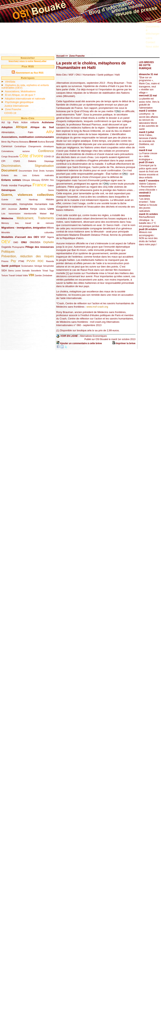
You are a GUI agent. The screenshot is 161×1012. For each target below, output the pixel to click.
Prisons (4, 261)
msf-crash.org (97, 321)
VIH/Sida (10, 81)
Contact (150, 42)
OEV (5, 241)
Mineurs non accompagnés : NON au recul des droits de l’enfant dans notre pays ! (148, 238)
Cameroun (6, 146)
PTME (21, 261)
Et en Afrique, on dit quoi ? (20, 94)
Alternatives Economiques (93, 336)
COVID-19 (10, 113)
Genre (51, 190)
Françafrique (24, 185)
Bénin (4, 142)
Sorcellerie (36, 270)
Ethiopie (26, 180)
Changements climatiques (41, 146)
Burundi (50, 141)
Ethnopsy (35, 180)
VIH (31, 275)
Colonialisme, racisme (15, 151)
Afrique (21, 127)
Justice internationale (16, 105)
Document (9, 170)
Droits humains (46, 171)
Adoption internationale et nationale (25, 98)
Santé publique (10, 265)
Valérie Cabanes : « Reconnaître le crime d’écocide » (148, 186)
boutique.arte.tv (85, 330)
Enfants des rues (14, 175)
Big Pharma (13, 142)
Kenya (33, 208)
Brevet (33, 141)
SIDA (4, 270)
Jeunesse (12, 209)
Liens (149, 38)
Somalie (26, 270)
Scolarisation (27, 266)
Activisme (48, 122)
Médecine (7, 218)
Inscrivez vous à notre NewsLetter (27, 61)
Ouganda (6, 247)
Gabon (51, 185)
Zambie (38, 275)
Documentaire (25, 171)
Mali (52, 213)
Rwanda (50, 261)
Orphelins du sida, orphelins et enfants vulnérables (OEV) (25, 86)
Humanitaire (41, 204)
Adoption (7, 127)
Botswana (23, 142)
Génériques (8, 190)
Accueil (60, 56)
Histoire (50, 199)
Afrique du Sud (42, 127)
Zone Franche (13, 109)
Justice (23, 208)
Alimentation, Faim (17, 132)
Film (52, 180)
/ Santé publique (104, 74)
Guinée (4, 199)
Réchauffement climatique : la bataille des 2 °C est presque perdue (149, 222)
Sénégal (38, 266)
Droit (35, 171)
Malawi (43, 213)
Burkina (41, 142)
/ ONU (77, 74)
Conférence (46, 151)
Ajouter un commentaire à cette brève (81, 343)
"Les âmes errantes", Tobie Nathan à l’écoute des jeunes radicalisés (148, 205)
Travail (12, 275)
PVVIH (31, 261)
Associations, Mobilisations (20, 91)
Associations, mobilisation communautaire (27, 136)
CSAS (16, 161)
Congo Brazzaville (10, 156)
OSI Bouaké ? (151, 20)
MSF (43, 237)
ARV (50, 132)
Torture (4, 275)
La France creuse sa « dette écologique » (148, 156)
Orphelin (48, 242)
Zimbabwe (47, 275)
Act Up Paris (9, 122)
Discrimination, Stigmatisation (27, 165)
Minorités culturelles (27, 232)
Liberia (42, 209)
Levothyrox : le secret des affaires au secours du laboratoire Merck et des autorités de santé (148, 121)
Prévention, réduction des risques (27, 256)
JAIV (3, 209)
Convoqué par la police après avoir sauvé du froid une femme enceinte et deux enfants (148, 171)
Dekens (32, 161)
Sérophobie (48, 266)
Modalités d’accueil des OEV (20, 237)
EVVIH (45, 180)
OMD (15, 242)
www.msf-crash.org (97, 306)
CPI (3, 161)
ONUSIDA (35, 242)
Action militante (30, 122)
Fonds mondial (9, 185)
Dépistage (49, 161)
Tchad (45, 270)
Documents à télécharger (153, 30)
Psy (13, 261)
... (147, 51)
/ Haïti (116, 74)
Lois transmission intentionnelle (18, 213)
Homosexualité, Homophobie (17, 204)
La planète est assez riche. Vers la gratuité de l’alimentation (149, 103)
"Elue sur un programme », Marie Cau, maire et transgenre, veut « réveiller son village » (149, 85)
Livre (51, 208)
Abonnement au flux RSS (29, 72)
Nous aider (152, 46)
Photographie (18, 247)
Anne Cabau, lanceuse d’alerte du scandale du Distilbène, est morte (148, 141)
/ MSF (70, 74)
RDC (41, 261)
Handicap (33, 199)
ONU (24, 242)
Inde (51, 204)
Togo (51, 270)
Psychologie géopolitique (19, 102)
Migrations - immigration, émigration (23, 227)
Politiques (8, 251)
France (39, 184)
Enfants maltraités (43, 175)
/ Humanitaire (88, 74)
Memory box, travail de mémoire (27, 223)
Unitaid (18, 275)
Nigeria (50, 237)
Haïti (18, 199)
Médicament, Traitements (35, 218)
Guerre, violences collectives (27, 195)
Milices (50, 227)
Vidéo (25, 275)
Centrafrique (20, 146)
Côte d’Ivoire (31, 155)
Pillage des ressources (39, 246)
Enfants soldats (11, 179)
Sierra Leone (14, 270)
